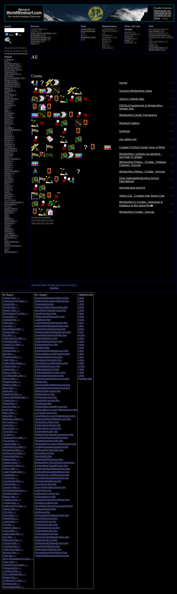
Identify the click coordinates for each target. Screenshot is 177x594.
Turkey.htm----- (10, 359)
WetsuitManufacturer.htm (47, 366)
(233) (157, 50)
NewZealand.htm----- (13, 586)
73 (8, 186)
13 (14, 202)
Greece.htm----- (10, 530)
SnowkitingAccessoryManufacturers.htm (55, 415)
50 (8, 107)
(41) (132, 34)
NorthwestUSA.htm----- (15, 437)
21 (8, 198)
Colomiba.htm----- (12, 546)
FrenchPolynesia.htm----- (15, 564)
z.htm (81, 375)
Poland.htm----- (10, 403)
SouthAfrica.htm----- (13, 549)
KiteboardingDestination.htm (49, 375)
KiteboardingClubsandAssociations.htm (54, 462)
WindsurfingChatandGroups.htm (51, 406)
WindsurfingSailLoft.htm (47, 527)
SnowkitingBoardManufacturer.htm (52, 384)
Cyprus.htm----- (10, 477)
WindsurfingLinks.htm (46, 530)
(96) (129, 36)
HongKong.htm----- (12, 394)
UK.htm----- (9, 434)
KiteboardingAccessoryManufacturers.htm (56, 409)
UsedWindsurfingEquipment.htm (51, 322)
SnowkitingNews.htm (45, 313)
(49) (159, 29)
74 (8, 142)
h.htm (81, 319)
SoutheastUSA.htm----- (14, 580)
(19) (107, 35)
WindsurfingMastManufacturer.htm (52, 468)
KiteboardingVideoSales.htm (49, 450)
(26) (159, 33)
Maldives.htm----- (12, 384)
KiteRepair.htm (42, 512)
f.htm (81, 313)
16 (12, 74)
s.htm (81, 353)
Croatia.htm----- (11, 400)
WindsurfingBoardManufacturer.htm (53, 418)
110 (7, 126)
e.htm (81, 310)
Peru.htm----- (9, 335)
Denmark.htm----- (12, 583)
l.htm (81, 332)
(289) (41, 37)
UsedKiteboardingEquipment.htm (51, 446)
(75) (158, 48)
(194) (44, 33)
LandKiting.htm (43, 319)
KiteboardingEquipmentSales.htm (51, 325)
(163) (154, 45)
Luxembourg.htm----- (13, 481)
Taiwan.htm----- (11, 440)
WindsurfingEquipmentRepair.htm (52, 555)
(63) (36, 31)
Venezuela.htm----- (12, 567)
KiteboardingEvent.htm (46, 533)
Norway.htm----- (11, 468)
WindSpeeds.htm (43, 403)
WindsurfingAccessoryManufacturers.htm (55, 443)
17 (7, 61)
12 (9, 173)
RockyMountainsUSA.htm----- (18, 558)
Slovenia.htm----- (11, 406)
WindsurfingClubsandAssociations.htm (54, 434)
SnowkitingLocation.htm (47, 400)
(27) (39, 29)
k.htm (81, 328)
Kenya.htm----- (10, 422)
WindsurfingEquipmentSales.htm (51, 307)
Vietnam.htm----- (11, 502)
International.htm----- (13, 450)
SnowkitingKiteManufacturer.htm (51, 350)
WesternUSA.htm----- (13, 465)
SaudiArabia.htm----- (13, 533)
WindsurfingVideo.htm (46, 524)
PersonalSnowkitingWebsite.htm (51, 552)
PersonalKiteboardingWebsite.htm (52, 477)
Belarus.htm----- (11, 496)
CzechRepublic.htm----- (15, 375)
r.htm (81, 350)
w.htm (81, 366)
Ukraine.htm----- (11, 508)
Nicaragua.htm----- (12, 356)
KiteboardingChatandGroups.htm (51, 465)
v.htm (81, 363)
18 (8, 153)
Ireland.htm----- (10, 347)
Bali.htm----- (9, 353)
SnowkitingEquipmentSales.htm (51, 335)
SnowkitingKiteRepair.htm (48, 481)
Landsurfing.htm (43, 490)
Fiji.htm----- (9, 524)
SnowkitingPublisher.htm (47, 546)
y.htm (81, 372)
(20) (106, 41)
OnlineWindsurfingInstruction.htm (52, 378)
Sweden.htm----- (11, 307)
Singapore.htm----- (12, 493)
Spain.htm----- (10, 425)
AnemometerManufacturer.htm (50, 328)
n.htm (81, 338)
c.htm (81, 304)
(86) (130, 32)
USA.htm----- (9, 512)
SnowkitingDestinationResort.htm (52, 297)
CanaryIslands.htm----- (14, 471)
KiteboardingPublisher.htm (48, 549)
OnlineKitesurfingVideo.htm (49, 440)
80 (8, 88)
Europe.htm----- (10, 304)
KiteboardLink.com (163, 13)
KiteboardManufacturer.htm (48, 341)
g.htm (81, 316)
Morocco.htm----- (11, 372)
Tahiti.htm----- (10, 322)
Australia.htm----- (12, 443)
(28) (131, 42)
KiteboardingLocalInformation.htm (52, 353)
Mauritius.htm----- (12, 381)
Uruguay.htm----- (11, 297)
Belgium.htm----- (11, 552)
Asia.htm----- (9, 325)
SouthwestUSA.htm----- (15, 505)
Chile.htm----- (10, 555)
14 (8, 161)
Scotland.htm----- (11, 319)
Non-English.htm (43, 456)
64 (12, 86)
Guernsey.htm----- (12, 487)
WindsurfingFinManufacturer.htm (51, 543)
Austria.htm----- (11, 521)
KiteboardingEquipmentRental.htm (52, 471)
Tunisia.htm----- (11, 369)
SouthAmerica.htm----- (14, 363)
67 (12, 84)
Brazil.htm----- (10, 387)
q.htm (81, 347)
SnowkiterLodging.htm (46, 502)
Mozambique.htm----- (13, 328)
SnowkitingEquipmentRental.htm (51, 437)
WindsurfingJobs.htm (45, 508)
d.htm (81, 307)
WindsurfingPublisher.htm (48, 425)
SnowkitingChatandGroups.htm (50, 310)
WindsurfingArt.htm (45, 394)
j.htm (81, 325)
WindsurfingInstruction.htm (48, 356)
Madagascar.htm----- (13, 418)
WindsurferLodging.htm (47, 422)
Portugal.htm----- (11, 350)
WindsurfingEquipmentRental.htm (52, 300)
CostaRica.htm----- (12, 499)
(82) (41, 39)
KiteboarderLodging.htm (47, 493)
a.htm (81, 297)
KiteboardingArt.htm (45, 496)
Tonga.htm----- (10, 316)
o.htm (81, 341)
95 (7, 184)
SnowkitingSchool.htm (46, 518)
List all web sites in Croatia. (42, 220)
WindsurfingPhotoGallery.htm (50, 316)
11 (10, 95)
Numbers (54, 287)
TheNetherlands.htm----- (15, 490)
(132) (160, 35)
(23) (88, 29)
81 (10, 90)
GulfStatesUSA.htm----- (15, 446)
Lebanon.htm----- (11, 366)
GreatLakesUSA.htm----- (15, 300)
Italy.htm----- (9, 536)
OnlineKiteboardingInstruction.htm (52, 387)
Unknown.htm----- (12, 527)
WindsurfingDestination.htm (49, 459)
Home (157, 18)
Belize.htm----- (10, 412)
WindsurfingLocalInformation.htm (52, 474)
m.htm (81, 335)
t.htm (81, 356)
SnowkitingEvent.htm (45, 521)
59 (12, 68)
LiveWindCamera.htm (46, 412)
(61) (109, 37)
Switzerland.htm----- (13, 456)
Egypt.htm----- (10, 431)
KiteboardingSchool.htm (47, 369)
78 (9, 144)
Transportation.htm (44, 304)
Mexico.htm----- (11, 378)
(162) (157, 31)
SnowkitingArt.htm (44, 453)
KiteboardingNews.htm (46, 344)
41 (12, 64)
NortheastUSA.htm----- (14, 453)
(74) (129, 40)
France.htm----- (10, 561)
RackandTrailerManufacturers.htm (52, 536)
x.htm (81, 369)
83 (9, 233)
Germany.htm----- (12, 543)
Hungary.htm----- (11, 310)
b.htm (81, 300)
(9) (109, 29)
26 (8, 97)
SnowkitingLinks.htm (45, 484)
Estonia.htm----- (11, 332)
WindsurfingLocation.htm (48, 391)
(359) (38, 41)
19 (9, 146)
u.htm (81, 359)
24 (12, 159)
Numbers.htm (85, 378)
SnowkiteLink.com (162, 15)
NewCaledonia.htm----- (14, 574)
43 (13, 66)
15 (10, 105)
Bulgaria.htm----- (11, 459)
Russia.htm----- (10, 515)
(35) (107, 48)
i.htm (81, 322)
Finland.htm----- (11, 518)
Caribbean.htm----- (12, 571)
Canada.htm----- (11, 474)
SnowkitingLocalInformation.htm (51, 363)
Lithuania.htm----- (12, 462)
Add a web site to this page (42, 223)
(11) (153, 43)
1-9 (25, 51)
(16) (84, 35)
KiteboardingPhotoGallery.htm (50, 372)
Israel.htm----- (10, 409)
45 (13, 130)
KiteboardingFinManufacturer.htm (52, 515)
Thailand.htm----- (11, 484)
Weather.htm (41, 381)
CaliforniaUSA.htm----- (14, 338)
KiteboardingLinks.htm (46, 431)
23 (8, 190)
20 (13, 70)
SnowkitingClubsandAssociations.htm (54, 505)
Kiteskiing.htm (42, 347)
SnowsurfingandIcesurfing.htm (50, 487)
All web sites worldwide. (41, 217)
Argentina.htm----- (12, 341)
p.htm (81, 344)
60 (9, 59)
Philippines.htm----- (13, 540)
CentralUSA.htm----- (13, 344)
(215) (38, 35)
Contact (165, 18)
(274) (131, 38)
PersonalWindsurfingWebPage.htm (52, 499)
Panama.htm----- (11, 577)
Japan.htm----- (10, 391)
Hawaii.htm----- (10, 428)
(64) (107, 39)
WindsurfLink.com (162, 11)
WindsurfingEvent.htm (46, 540)
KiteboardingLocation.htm (48, 428)
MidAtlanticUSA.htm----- (15, 313)
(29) (105, 43)
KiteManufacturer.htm (46, 397)
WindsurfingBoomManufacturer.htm (53, 332)
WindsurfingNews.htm (46, 338)
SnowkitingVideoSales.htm (48, 359)
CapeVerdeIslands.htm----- (16, 397)
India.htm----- (9, 415)
